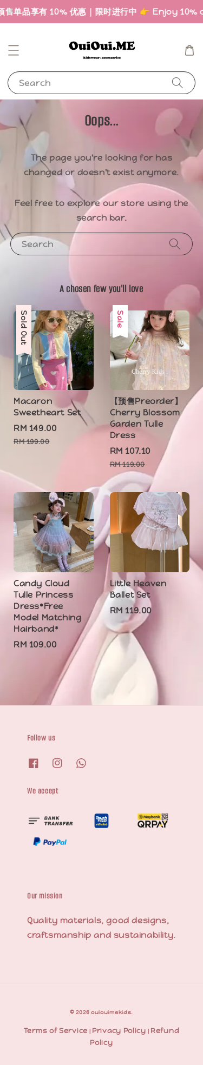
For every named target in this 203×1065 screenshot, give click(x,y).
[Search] (177, 82)
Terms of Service (56, 1030)
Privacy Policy (119, 1030)
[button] (13, 50)
